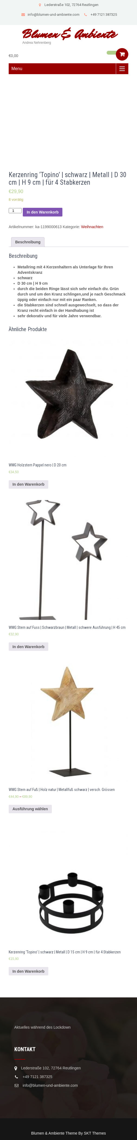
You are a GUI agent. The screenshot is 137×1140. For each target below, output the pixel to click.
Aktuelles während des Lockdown (42, 1027)
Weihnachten (92, 227)
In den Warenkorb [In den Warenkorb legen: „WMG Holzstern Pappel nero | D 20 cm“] (28, 484)
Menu (16, 68)
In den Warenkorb (43, 212)
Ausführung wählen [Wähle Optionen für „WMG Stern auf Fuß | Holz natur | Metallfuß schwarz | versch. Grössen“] (30, 809)
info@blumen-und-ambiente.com (50, 14)
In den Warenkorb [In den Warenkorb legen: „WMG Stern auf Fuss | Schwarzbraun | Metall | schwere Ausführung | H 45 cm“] (28, 647)
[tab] (27, 242)
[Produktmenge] (15, 210)
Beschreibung (27, 242)
